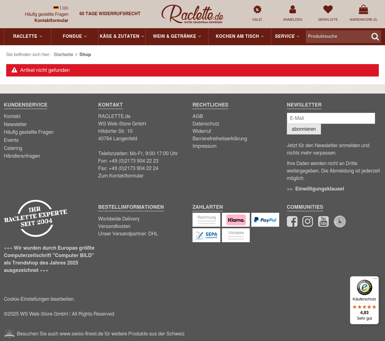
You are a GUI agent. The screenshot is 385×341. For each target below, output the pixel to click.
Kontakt (12, 116)
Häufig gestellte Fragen (47, 14)
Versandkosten (114, 226)
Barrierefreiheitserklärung (219, 138)
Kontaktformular (51, 21)
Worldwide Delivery (119, 218)
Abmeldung (342, 170)
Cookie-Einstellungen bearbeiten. (39, 299)
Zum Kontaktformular (121, 175)
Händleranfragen (22, 156)
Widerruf (201, 131)
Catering (13, 148)
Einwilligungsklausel (319, 188)
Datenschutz (205, 123)
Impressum (204, 146)
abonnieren (304, 129)
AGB (197, 116)
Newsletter (15, 124)
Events (11, 140)
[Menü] (375, 280)
